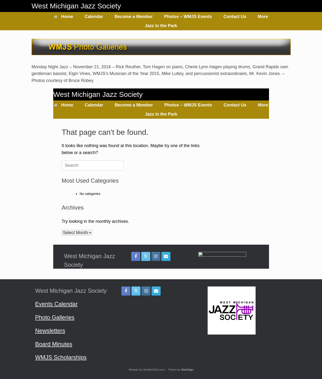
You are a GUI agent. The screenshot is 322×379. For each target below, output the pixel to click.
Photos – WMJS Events (188, 16)
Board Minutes (53, 344)
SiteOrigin (187, 369)
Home (63, 16)
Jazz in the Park (161, 25)
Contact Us (234, 16)
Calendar (94, 16)
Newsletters (50, 330)
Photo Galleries (55, 317)
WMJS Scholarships (61, 357)
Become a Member (134, 16)
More (263, 16)
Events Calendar (56, 304)
